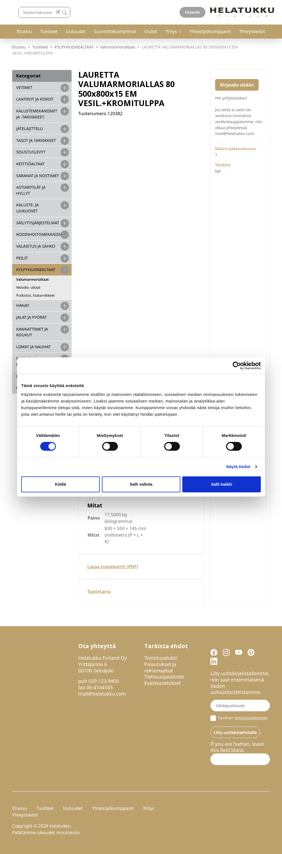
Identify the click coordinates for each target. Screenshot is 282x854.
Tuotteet (49, 31)
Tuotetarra (99, 591)
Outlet (150, 31)
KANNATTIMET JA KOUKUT (32, 332)
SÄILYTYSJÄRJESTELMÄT (37, 222)
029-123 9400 (103, 681)
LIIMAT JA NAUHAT (33, 346)
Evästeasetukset (162, 683)
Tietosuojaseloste (164, 676)
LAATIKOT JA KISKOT (34, 99)
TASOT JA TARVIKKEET (36, 140)
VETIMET (24, 87)
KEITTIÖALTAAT (30, 163)
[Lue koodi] (180, 12)
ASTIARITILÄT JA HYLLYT (30, 190)
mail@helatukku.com (102, 693)
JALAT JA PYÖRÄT (31, 317)
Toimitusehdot (160, 658)
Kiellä (60, 484)
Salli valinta (141, 484)
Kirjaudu (257, 12)
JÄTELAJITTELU (29, 128)
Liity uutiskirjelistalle (235, 732)
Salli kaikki (221, 484)
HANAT (22, 305)
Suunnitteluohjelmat (115, 31)
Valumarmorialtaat (117, 47)
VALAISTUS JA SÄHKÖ (35, 246)
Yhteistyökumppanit (210, 31)
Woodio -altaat (28, 287)
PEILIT (22, 258)
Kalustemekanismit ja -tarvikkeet (36, 114)
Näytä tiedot (238, 466)
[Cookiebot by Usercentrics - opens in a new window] (237, 365)
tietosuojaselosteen (251, 717)
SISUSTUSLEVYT (30, 152)
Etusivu (24, 31)
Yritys (171, 31)
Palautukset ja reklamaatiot (160, 667)
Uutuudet (76, 31)
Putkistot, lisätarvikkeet (35, 295)
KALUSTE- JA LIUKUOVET (27, 208)
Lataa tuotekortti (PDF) (112, 567)
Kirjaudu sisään (237, 85)
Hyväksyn (239, 718)
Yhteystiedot (252, 31)
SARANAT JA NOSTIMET (37, 175)
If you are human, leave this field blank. (237, 747)
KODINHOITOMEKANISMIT (41, 234)
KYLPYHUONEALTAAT (74, 47)
